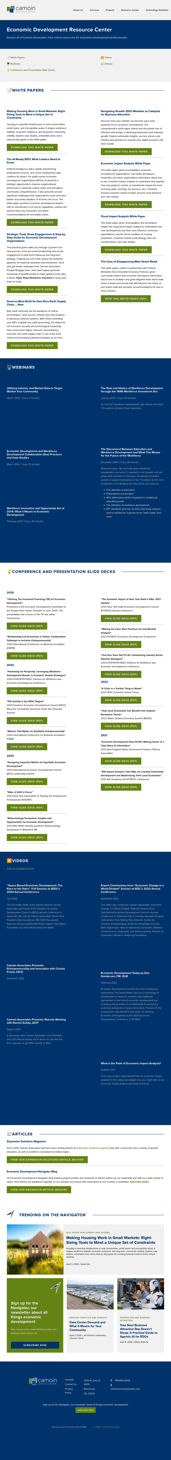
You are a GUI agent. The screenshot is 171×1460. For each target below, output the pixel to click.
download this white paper (32, 345)
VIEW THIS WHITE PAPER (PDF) (126, 298)
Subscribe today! (139, 1181)
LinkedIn (69, 1379)
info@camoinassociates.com (125, 1388)
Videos (108, 57)
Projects (110, 10)
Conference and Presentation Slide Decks (32, 70)
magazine (93, 1148)
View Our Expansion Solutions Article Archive (47, 1159)
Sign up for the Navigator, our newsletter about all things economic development (85, 1404)
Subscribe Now (35, 1345)
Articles (108, 63)
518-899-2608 (122, 1380)
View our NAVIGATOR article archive (39, 1189)
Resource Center (130, 10)
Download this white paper (126, 151)
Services (94, 10)
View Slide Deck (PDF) (27, 626)
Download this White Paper (32, 147)
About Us (78, 10)
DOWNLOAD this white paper (32, 222)
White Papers (17, 57)
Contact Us (71, 1384)
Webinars (15, 63)
